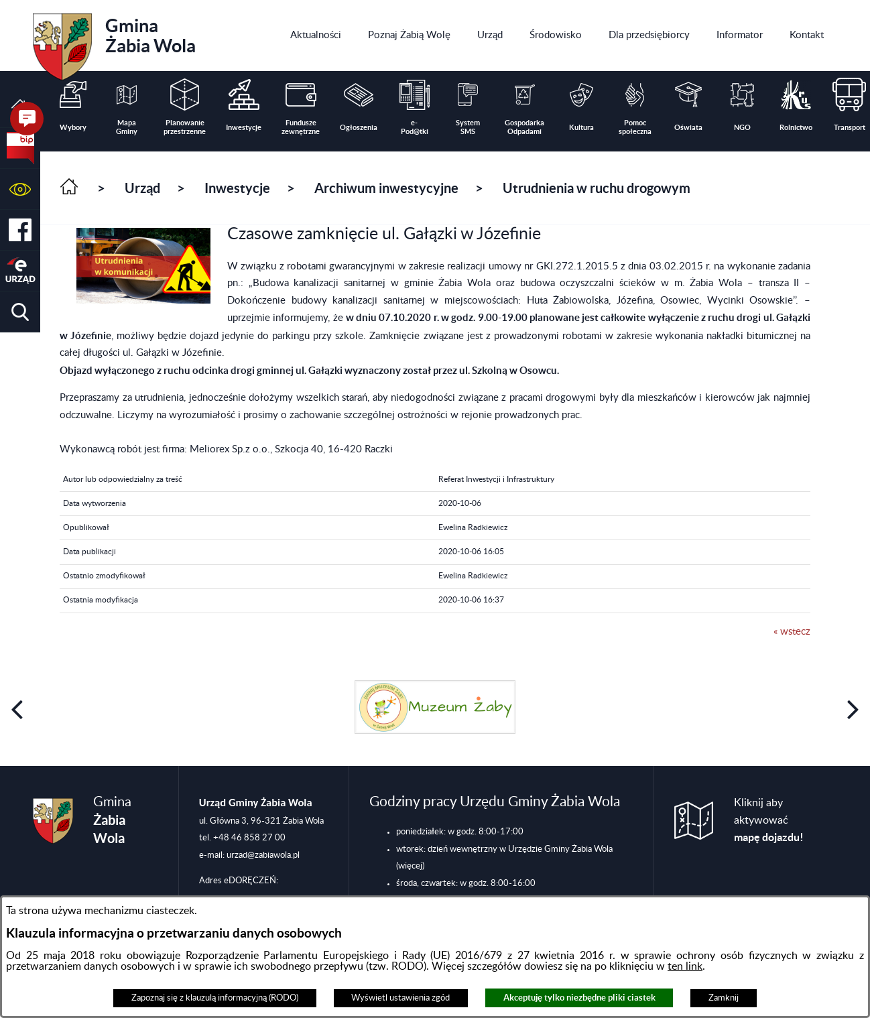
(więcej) (410, 866)
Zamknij (723, 998)
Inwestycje (237, 188)
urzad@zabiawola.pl (263, 855)
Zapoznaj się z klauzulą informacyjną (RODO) (214, 998)
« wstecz (791, 632)
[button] (20, 189)
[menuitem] (316, 35)
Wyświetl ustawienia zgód (400, 998)
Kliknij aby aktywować (769, 820)
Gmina (114, 42)
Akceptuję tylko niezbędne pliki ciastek (579, 998)
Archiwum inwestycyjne (386, 188)
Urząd (142, 188)
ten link (685, 966)
